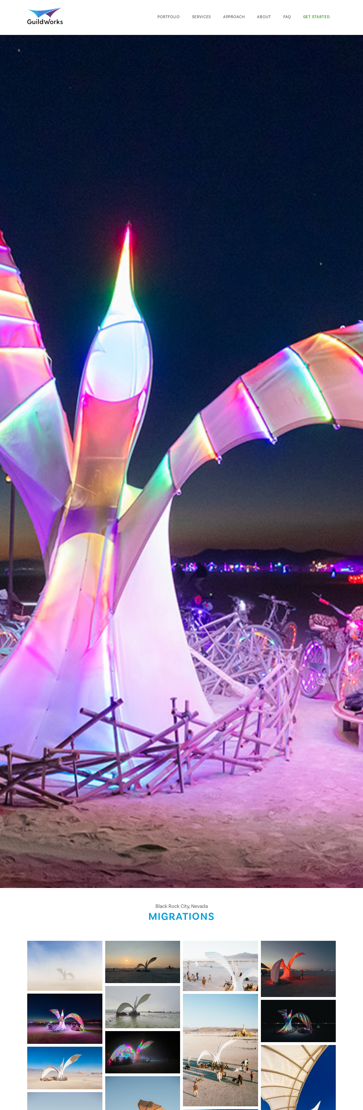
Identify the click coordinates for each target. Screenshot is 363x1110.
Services (201, 16)
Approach (234, 16)
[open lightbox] (64, 966)
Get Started (316, 16)
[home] (45, 15)
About (264, 16)
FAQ (287, 16)
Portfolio (168, 16)
